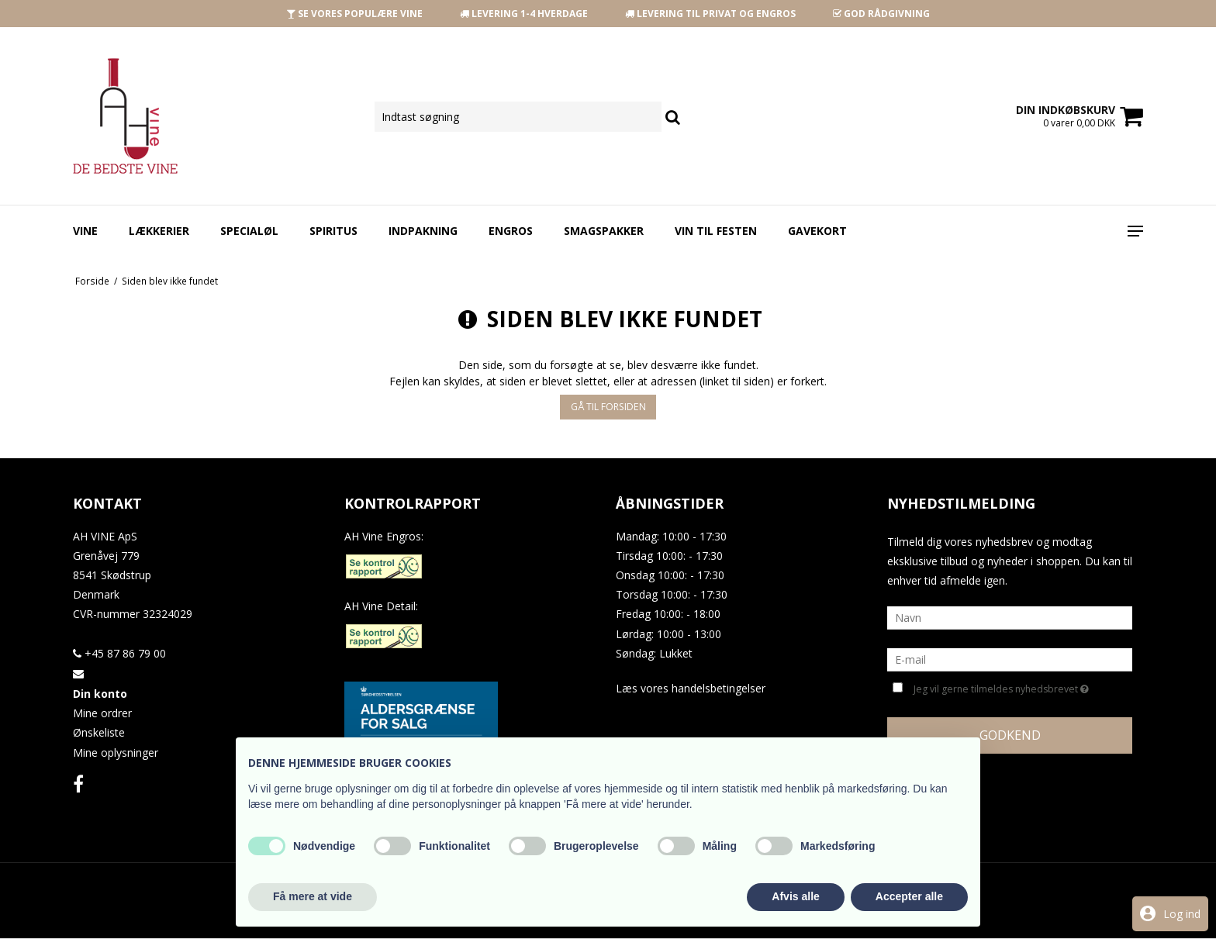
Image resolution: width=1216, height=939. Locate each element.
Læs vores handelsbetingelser (690, 688)
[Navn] (1009, 616)
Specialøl (249, 230)
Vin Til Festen (716, 230)
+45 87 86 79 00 (119, 653)
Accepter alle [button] (909, 896)
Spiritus (333, 230)
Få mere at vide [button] (312, 896)
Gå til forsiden (608, 406)
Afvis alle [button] (795, 896)
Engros (511, 230)
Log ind (1181, 913)
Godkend (1010, 735)
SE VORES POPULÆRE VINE (354, 13)
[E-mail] (1009, 658)
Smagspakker (604, 230)
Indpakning (423, 230)
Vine (85, 230)
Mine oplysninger (115, 752)
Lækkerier (159, 230)
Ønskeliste (99, 732)
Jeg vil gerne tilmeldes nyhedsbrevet (1001, 687)
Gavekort (817, 230)
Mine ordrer (102, 713)
